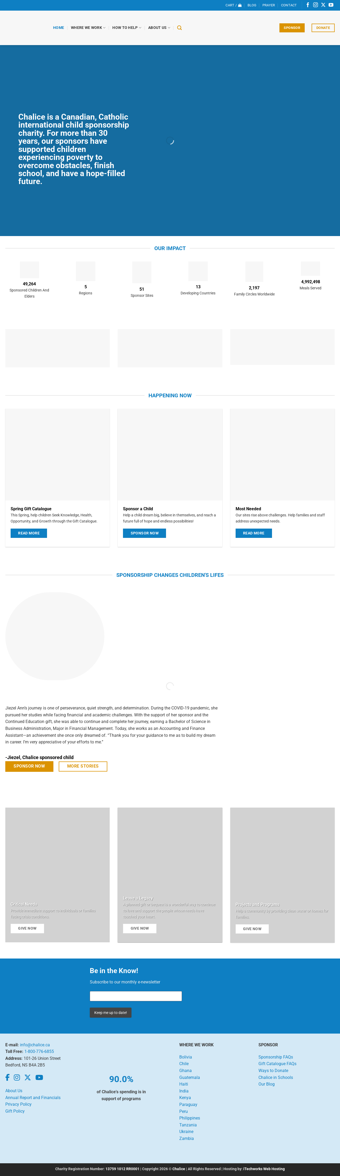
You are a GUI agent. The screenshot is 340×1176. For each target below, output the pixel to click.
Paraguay (188, 1104)
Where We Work (88, 27)
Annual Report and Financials (33, 1097)
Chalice (178, 1169)
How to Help (126, 27)
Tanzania (188, 1124)
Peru (183, 1111)
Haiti (183, 1084)
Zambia (186, 1138)
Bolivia (185, 1057)
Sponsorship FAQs (275, 1057)
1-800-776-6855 (39, 1051)
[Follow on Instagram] (315, 5)
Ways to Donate (273, 1070)
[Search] (179, 28)
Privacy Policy (18, 1104)
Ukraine (186, 1131)
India (184, 1091)
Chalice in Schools (275, 1077)
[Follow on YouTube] (331, 5)
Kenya (185, 1097)
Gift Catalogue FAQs (277, 1063)
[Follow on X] (323, 5)
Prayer (268, 5)
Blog (252, 5)
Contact (289, 5)
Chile (184, 1063)
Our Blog (266, 1084)
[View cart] (233, 5)
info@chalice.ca (35, 1044)
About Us (159, 27)
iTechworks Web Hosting (264, 1169)
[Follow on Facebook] (307, 5)
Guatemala (189, 1077)
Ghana (185, 1070)
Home (58, 27)
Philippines (189, 1118)
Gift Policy (15, 1111)
